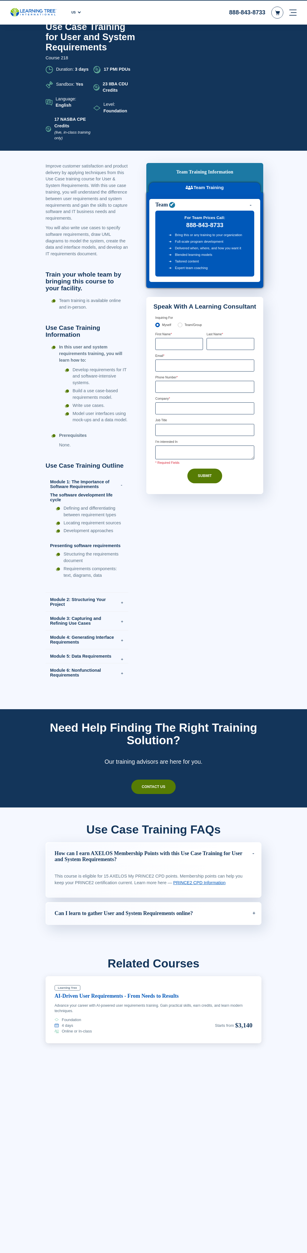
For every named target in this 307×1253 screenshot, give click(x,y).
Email (160, 240)
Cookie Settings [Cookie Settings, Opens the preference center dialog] (207, 1243)
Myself (167, 209)
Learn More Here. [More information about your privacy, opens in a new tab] (122, 1246)
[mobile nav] (293, 12)
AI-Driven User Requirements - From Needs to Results (124, 1013)
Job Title (161, 306)
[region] (153, 1242)
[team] (180, 209)
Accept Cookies (249, 1243)
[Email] (204, 250)
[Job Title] (204, 316)
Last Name (216, 219)
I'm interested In (168, 328)
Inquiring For (165, 202)
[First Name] (179, 228)
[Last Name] (230, 228)
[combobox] (162, 272)
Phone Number (168, 262)
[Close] (297, 1242)
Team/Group (195, 209)
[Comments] (204, 338)
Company (163, 284)
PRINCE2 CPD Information (203, 901)
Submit (205, 361)
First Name (164, 219)
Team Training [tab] (204, 53)
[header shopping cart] (277, 12)
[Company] (204, 294)
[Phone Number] (204, 272)
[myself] (157, 209)
